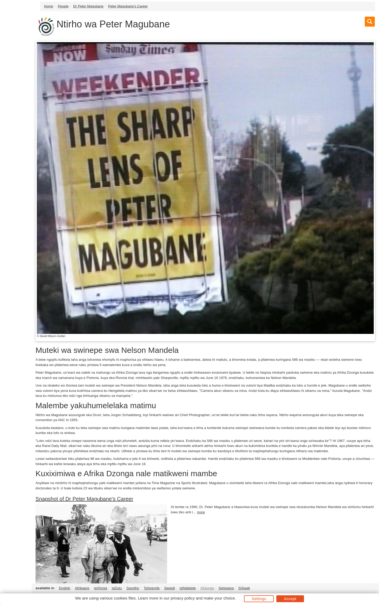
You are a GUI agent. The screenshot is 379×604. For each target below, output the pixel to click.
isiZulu (117, 588)
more (201, 512)
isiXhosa (100, 588)
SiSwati (244, 588)
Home (48, 6)
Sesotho (132, 588)
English (64, 588)
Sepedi (169, 588)
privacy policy (183, 598)
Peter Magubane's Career (128, 6)
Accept (290, 598)
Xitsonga (207, 588)
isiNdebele (187, 588)
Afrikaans (82, 588)
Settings (259, 598)
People (63, 6)
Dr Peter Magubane (88, 6)
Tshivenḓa (151, 588)
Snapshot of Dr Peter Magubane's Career (84, 499)
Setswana (226, 588)
